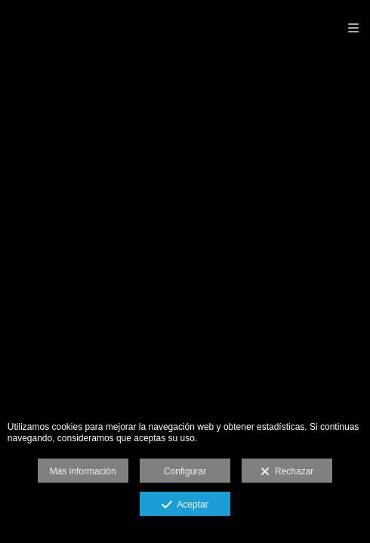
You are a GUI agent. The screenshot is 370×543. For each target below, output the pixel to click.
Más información (83, 471)
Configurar (185, 471)
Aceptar (185, 505)
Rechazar (287, 472)
